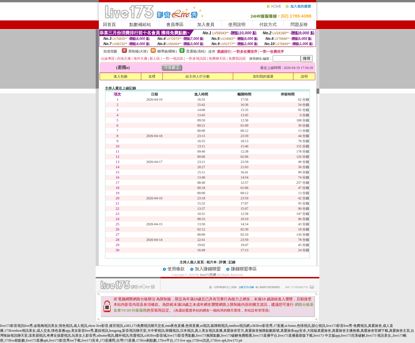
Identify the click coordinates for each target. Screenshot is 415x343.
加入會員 (205, 24)
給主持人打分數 (198, 76)
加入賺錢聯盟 (208, 269)
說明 (304, 76)
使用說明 (237, 24)
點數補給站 (140, 24)
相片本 (211, 262)
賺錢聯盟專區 (244, 269)
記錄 (232, 262)
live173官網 (208, 274)
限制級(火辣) (138, 51)
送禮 (151, 76)
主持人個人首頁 (192, 262)
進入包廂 (120, 76)
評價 (222, 262)
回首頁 (109, 24)
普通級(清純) (196, 51)
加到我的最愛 (263, 76)
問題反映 (299, 24)
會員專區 (175, 24)
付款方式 (268, 24)
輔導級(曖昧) (167, 51)
